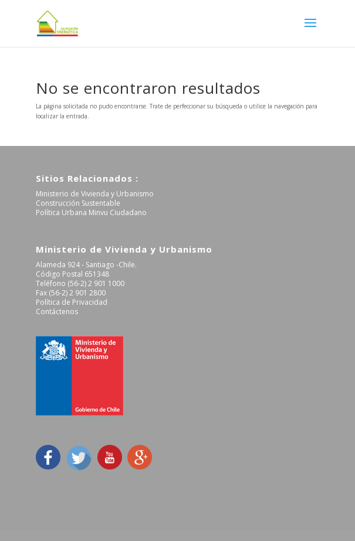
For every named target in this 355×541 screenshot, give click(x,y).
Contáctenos (57, 312)
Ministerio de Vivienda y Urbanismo (95, 194)
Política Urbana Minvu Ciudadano (91, 212)
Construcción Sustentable (78, 203)
